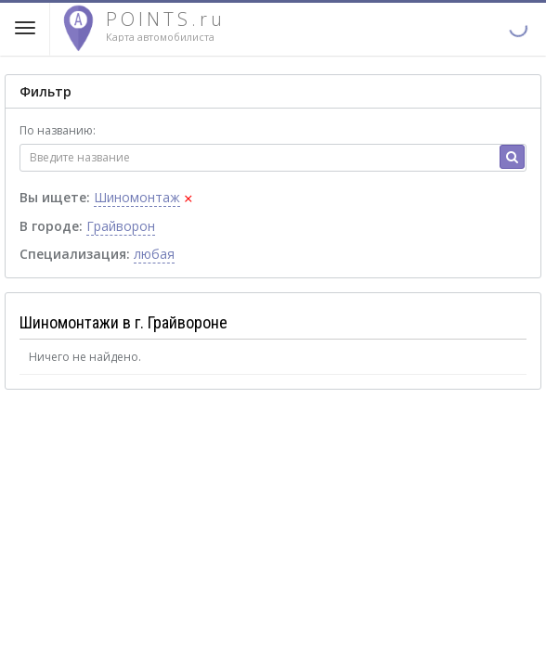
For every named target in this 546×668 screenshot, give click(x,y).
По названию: (58, 130)
